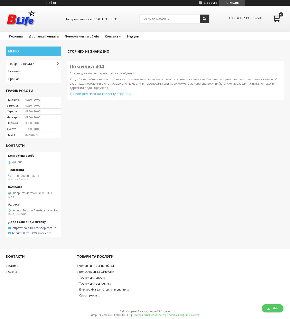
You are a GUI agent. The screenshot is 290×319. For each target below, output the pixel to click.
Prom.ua (165, 311)
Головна (16, 36)
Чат (273, 308)
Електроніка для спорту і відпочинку (104, 289)
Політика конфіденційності (183, 315)
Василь (13, 266)
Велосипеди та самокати (96, 272)
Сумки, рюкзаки (90, 295)
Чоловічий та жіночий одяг (98, 266)
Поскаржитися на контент (148, 315)
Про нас (13, 79)
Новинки (14, 71)
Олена (12, 272)
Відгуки (133, 36)
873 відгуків (210, 3)
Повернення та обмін (82, 36)
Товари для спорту (92, 277)
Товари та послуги (21, 64)
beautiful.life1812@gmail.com (31, 233)
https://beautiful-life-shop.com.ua (34, 228)
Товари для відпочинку (95, 283)
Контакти (113, 36)
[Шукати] (204, 19)
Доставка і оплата (44, 36)
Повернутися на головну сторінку (102, 93)
